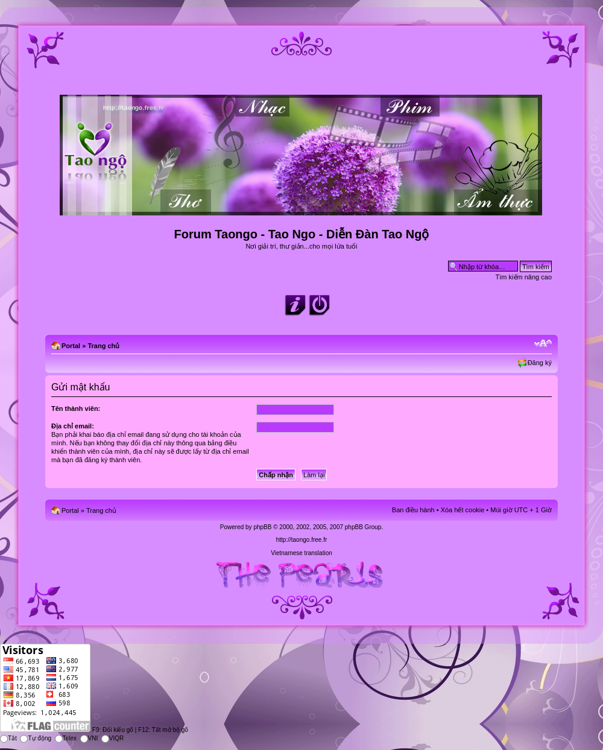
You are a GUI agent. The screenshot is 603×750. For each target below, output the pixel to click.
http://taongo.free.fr (301, 539)
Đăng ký (540, 362)
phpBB (262, 527)
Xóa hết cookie (463, 509)
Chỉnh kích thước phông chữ (543, 343)
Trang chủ (103, 345)
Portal (71, 345)
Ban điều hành (413, 509)
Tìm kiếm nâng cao (524, 277)
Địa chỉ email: (72, 426)
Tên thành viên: (75, 408)
